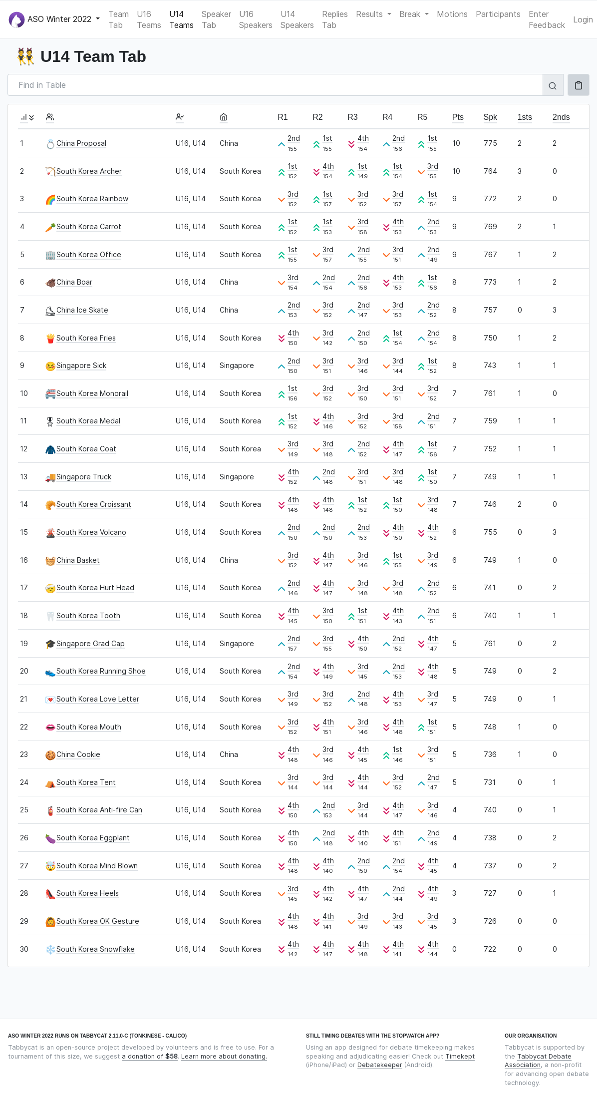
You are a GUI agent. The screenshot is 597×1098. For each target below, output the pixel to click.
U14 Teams (181, 19)
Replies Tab (335, 19)
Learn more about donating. (224, 1056)
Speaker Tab (216, 19)
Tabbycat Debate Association (538, 1061)
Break (411, 14)
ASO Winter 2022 (51, 19)
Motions (452, 14)
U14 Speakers (297, 19)
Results (370, 14)
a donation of (150, 1056)
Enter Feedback (547, 19)
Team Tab (118, 19)
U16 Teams (149, 19)
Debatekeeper (379, 1065)
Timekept (460, 1056)
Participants (498, 14)
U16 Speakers (256, 19)
